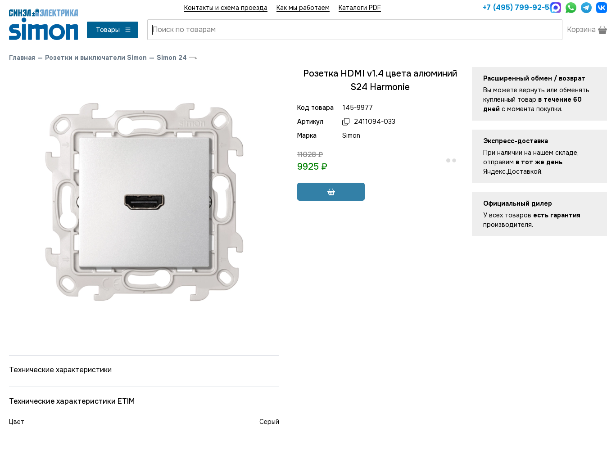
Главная (22, 58)
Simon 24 (172, 58)
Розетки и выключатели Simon (96, 58)
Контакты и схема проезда (225, 8)
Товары (113, 30)
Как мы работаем (303, 8)
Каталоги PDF (360, 8)
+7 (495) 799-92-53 (514, 7)
